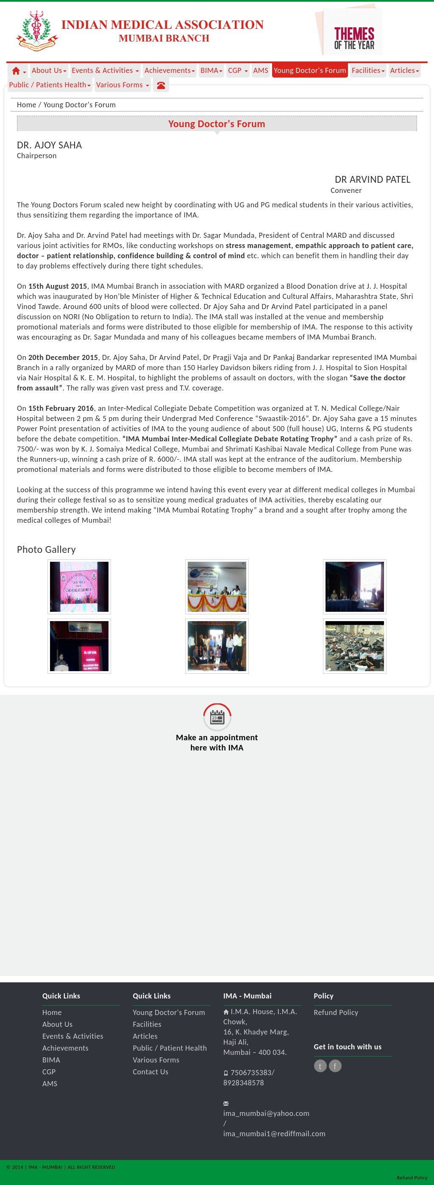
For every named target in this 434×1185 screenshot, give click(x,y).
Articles (405, 70)
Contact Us (151, 1071)
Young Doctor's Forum (310, 70)
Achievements (170, 70)
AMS (261, 70)
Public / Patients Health (50, 84)
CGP (238, 70)
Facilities (368, 70)
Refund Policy (336, 1012)
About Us (57, 1024)
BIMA (211, 70)
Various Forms (122, 84)
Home (52, 1012)
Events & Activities (105, 70)
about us (49, 70)
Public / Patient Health (170, 1048)
